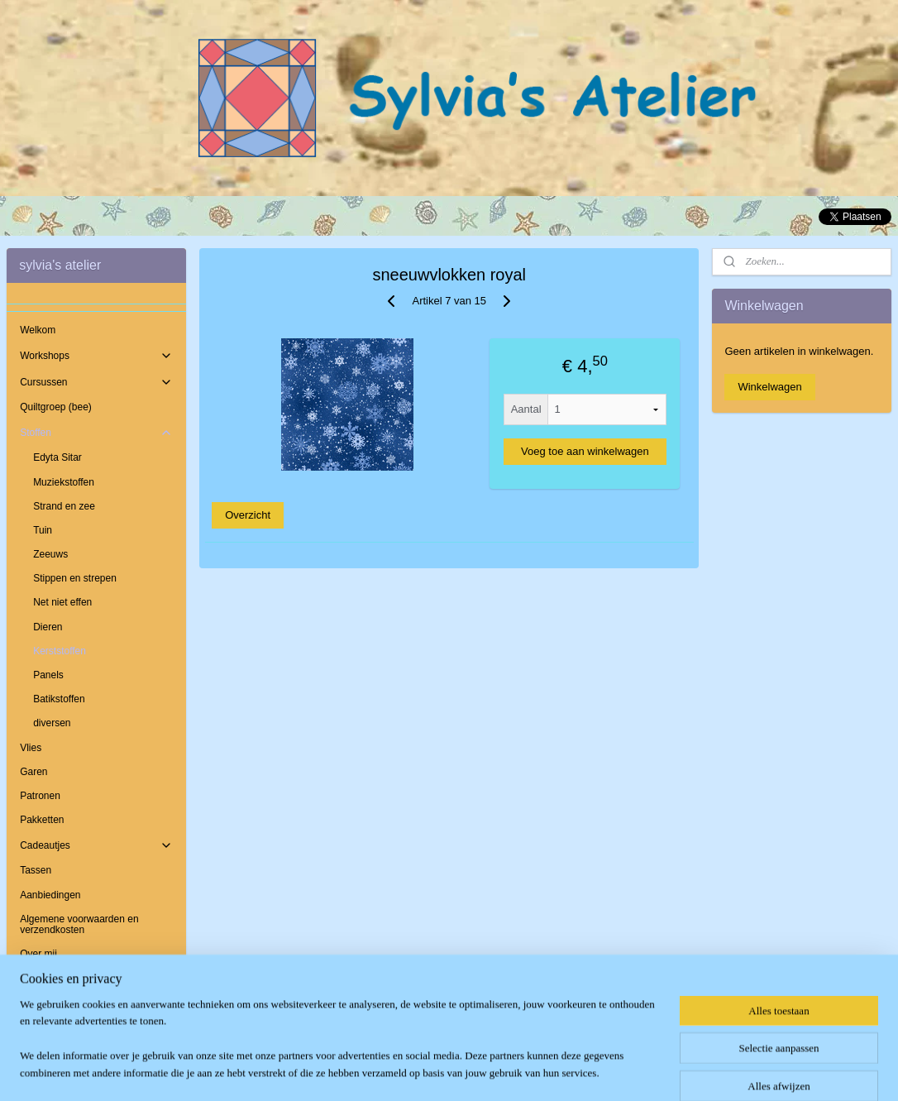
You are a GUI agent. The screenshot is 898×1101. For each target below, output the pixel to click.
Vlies (30, 748)
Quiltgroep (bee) (56, 407)
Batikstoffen (58, 699)
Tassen (35, 870)
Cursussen (96, 382)
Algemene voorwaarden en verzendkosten (79, 924)
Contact (37, 978)
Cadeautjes (96, 845)
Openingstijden (53, 1002)
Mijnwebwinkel (610, 1070)
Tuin (42, 530)
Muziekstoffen (63, 482)
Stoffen (96, 432)
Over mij (38, 954)
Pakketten (42, 820)
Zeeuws (50, 554)
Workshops (96, 355)
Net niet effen (62, 602)
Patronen (40, 796)
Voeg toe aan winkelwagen (585, 451)
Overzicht (247, 515)
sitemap (399, 1070)
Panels (48, 675)
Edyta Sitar (57, 457)
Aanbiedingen (50, 895)
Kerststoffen (59, 651)
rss (428, 1070)
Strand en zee (64, 506)
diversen (51, 723)
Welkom (37, 330)
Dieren (47, 627)
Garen (33, 772)
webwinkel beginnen (482, 1070)
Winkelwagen (769, 387)
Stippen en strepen (75, 578)
